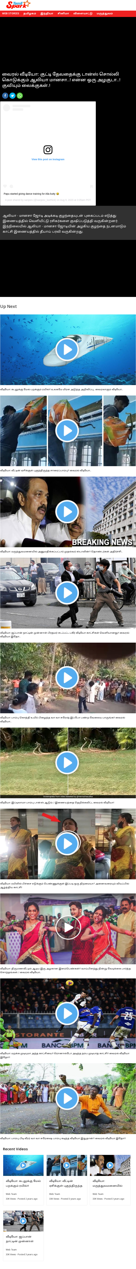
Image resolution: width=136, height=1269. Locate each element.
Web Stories (10, 13)
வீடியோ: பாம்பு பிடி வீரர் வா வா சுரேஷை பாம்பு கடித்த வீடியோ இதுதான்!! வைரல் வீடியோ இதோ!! (63, 1138)
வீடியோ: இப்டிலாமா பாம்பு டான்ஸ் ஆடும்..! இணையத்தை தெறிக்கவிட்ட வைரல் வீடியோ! (57, 802)
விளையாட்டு (82, 13)
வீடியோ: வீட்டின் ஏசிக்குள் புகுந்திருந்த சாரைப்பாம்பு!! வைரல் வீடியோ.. (45, 470)
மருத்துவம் (105, 13)
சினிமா (63, 13)
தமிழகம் (29, 13)
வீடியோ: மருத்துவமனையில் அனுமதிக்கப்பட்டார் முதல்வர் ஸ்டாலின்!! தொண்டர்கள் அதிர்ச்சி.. (61, 551)
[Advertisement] (68, 41)
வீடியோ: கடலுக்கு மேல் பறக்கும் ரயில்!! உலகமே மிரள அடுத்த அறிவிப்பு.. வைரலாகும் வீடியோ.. (61, 389)
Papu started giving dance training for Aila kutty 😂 (31, 193)
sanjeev (28, 200)
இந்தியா (46, 13)
